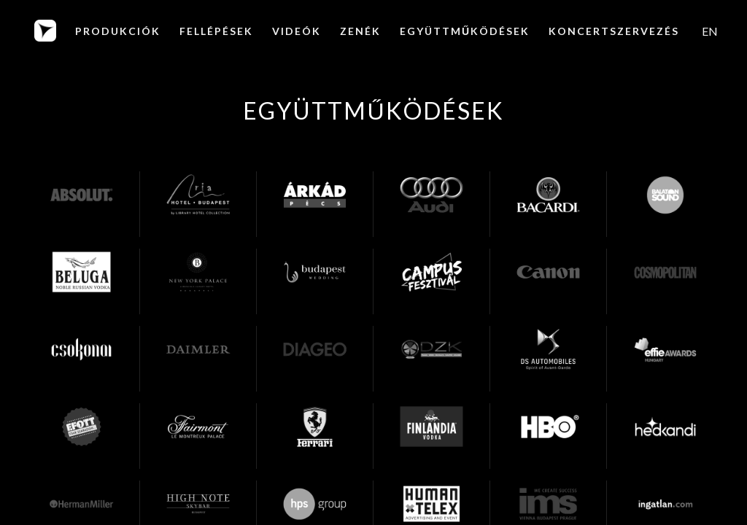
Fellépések (216, 31)
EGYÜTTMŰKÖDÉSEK (465, 31)
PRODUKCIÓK (117, 31)
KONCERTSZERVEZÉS (614, 31)
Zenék (360, 31)
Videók (296, 31)
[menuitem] (709, 31)
